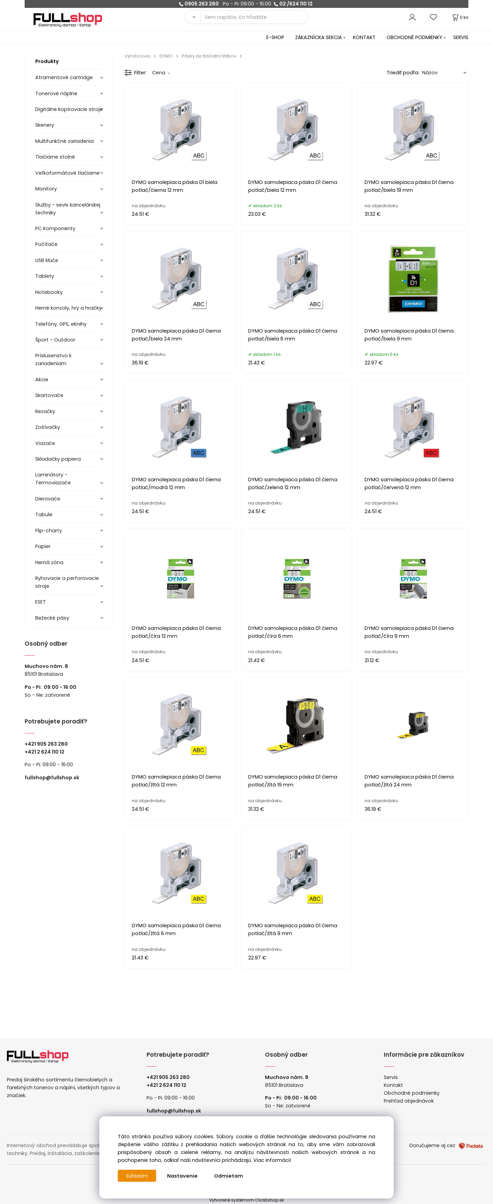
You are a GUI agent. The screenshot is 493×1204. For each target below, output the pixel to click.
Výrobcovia (137, 56)
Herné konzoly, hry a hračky (68, 308)
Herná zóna (49, 562)
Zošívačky (47, 427)
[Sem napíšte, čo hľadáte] (254, 17)
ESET (40, 601)
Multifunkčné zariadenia (64, 141)
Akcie (41, 379)
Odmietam (229, 1175)
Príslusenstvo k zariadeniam (53, 359)
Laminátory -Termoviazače (53, 478)
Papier (43, 546)
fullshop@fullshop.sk (52, 777)
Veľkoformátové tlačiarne (67, 173)
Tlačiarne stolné (55, 156)
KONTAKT (364, 37)
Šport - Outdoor (55, 339)
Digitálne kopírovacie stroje (69, 109)
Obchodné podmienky (412, 1093)
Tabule (43, 514)
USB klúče (46, 260)
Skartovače (49, 395)
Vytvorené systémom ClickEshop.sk (246, 1200)
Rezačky (45, 411)
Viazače (45, 443)
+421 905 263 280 (46, 744)
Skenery (44, 125)
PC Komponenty (55, 228)
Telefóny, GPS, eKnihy (61, 324)
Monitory (46, 188)
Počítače (46, 244)
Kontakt (393, 1085)
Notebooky (49, 292)
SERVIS (460, 37)
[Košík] (459, 17)
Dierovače (47, 498)
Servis (391, 1077)
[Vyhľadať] (192, 17)
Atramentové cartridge (64, 77)
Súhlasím (137, 1175)
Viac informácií (272, 1160)
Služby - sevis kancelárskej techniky (67, 208)
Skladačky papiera (58, 459)
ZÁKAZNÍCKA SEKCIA (318, 37)
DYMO (166, 56)
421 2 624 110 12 (46, 751)
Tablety (44, 276)
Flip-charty (48, 530)
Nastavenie (183, 1175)
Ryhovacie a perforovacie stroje (67, 582)
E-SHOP (275, 37)
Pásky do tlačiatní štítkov (209, 56)
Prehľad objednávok (409, 1100)
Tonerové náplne (56, 93)
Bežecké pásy (52, 618)
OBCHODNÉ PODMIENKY (414, 37)
